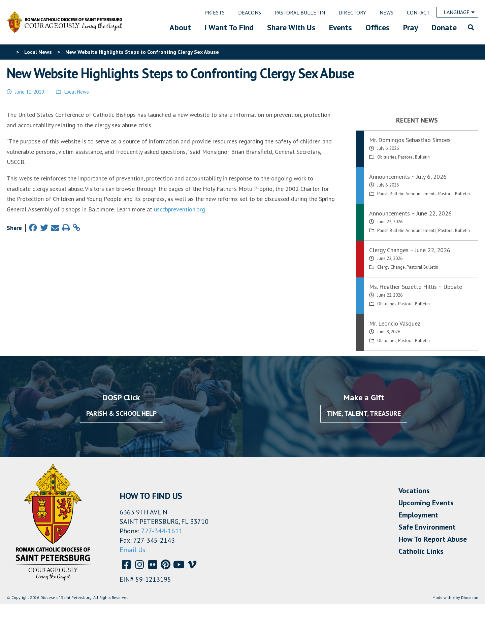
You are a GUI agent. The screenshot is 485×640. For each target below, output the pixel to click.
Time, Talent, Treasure (364, 413)
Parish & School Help (121, 413)
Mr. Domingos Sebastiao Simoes (410, 140)
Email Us (133, 549)
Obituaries (386, 157)
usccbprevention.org (179, 209)
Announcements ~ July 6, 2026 (408, 176)
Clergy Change (391, 267)
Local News (76, 92)
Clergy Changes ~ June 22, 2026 (409, 250)
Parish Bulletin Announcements (407, 194)
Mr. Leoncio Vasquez (394, 323)
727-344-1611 (162, 531)
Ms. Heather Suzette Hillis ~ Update (415, 287)
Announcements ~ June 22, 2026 (410, 213)
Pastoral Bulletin (414, 157)
